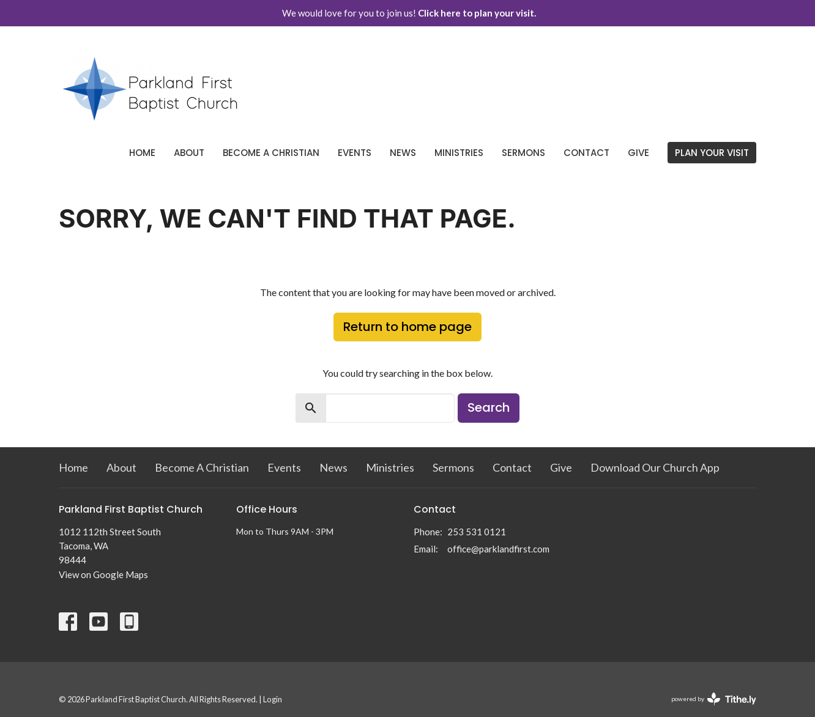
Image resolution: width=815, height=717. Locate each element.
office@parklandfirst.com (498, 548)
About (189, 152)
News (403, 152)
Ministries (458, 152)
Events (354, 152)
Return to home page (407, 326)
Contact (586, 152)
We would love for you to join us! (409, 12)
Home (142, 152)
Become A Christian (271, 152)
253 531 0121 (476, 531)
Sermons (523, 152)
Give (638, 152)
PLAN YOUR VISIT (712, 152)
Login (272, 699)
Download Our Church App (655, 467)
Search (488, 407)
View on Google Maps (103, 574)
